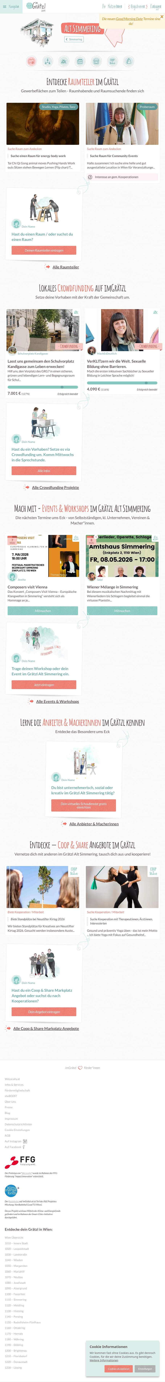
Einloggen (156, 7)
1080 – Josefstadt (15, 1282)
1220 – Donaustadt (16, 1361)
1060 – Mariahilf (15, 1271)
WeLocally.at (12, 1079)
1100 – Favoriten (15, 1294)
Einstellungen (145, 1368)
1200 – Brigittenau (16, 1350)
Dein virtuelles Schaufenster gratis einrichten (84, 805)
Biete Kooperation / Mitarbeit (26, 912)
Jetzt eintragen (44, 685)
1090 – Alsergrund (16, 1288)
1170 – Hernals (14, 1333)
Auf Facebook (13, 1147)
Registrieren (138, 7)
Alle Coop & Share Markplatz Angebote (46, 1028)
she (11, 1096)
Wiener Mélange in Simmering (112, 587)
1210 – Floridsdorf (16, 1356)
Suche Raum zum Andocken (25, 149)
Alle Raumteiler (66, 267)
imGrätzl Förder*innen (82, 1068)
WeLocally (26, 1173)
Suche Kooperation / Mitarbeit (105, 912)
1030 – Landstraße (16, 1254)
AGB (7, 1135)
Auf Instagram (13, 1141)
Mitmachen (43, 611)
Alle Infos (44, 471)
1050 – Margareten (16, 1265)
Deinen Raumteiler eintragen (44, 250)
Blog (7, 1113)
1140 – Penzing (14, 1316)
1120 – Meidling (14, 1305)
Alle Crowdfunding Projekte (55, 487)
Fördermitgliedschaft (17, 1090)
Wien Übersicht (14, 1237)
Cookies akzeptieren (118, 1368)
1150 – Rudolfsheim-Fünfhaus (23, 1322)
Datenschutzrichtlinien (18, 1124)
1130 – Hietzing (14, 1311)
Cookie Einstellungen (17, 1130)
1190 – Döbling (14, 1344)
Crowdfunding (69, 346)
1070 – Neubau (14, 1277)
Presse (9, 1107)
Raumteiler (14, 1201)
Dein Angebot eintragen (44, 1012)
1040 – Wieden (14, 1260)
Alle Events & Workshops (57, 701)
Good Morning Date (129, 19)
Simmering (73, 39)
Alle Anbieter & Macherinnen (94, 823)
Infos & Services (14, 1084)
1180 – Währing (14, 1339)
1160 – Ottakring (15, 1327)
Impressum (11, 1118)
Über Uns (10, 1101)
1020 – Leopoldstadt (17, 1248)
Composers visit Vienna (27, 587)
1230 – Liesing (13, 1367)
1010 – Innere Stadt (16, 1243)
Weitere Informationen (104, 1360)
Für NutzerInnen (112, 7)
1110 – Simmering (15, 1299)
